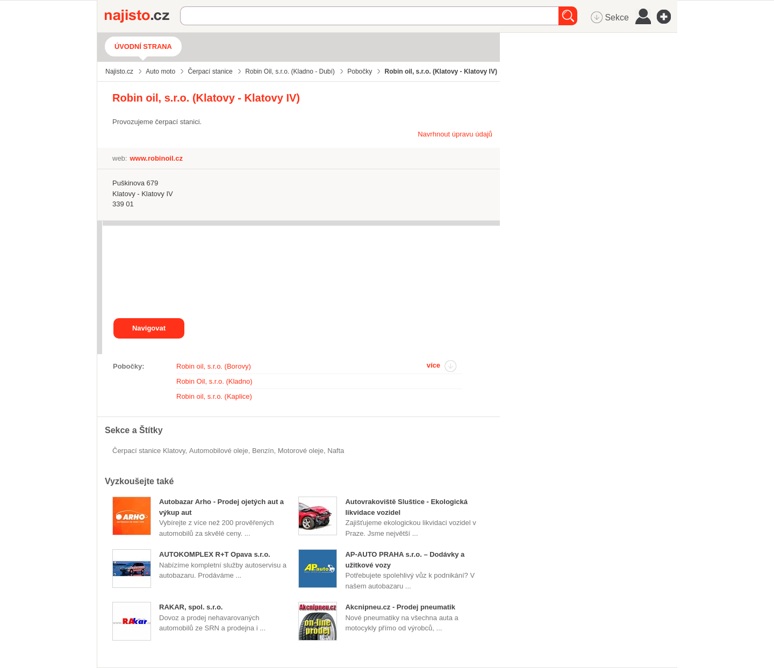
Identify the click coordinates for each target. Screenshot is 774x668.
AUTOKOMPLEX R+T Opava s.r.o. (214, 554)
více (433, 365)
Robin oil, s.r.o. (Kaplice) (214, 396)
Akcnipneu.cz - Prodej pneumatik (400, 607)
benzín (263, 451)
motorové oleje (301, 451)
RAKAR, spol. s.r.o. (191, 607)
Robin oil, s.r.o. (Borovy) (213, 366)
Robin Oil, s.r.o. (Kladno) (214, 381)
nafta (335, 451)
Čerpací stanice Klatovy (148, 451)
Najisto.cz (142, 16)
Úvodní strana (143, 46)
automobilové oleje (218, 451)
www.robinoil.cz (156, 158)
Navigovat (149, 328)
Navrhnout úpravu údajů (455, 134)
